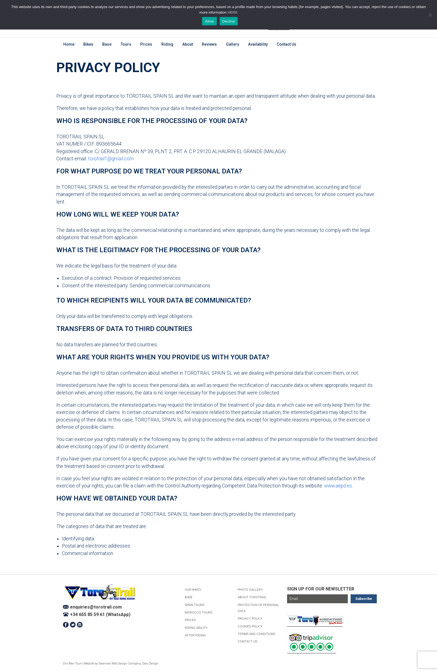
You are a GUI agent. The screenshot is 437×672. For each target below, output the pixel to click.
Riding (167, 44)
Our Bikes (193, 590)
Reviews (209, 44)
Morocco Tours (198, 612)
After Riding (195, 635)
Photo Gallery (250, 590)
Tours (126, 44)
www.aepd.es (338, 486)
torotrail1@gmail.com (111, 158)
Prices (146, 44)
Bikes (88, 44)
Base (106, 44)
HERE (233, 12)
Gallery (232, 44)
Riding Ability (196, 628)
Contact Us (286, 44)
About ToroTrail (252, 597)
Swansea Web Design (113, 663)
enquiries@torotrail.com (96, 607)
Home (68, 44)
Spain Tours (194, 605)
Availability (258, 44)
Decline (228, 21)
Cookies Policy (250, 626)
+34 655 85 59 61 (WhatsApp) (100, 614)
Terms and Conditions (256, 634)
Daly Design (150, 663)
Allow (209, 21)
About (187, 44)
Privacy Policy (250, 619)
